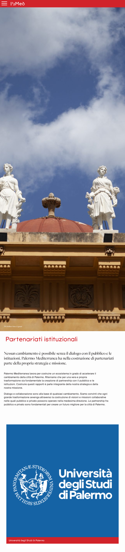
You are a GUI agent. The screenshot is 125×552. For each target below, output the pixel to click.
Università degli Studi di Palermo (26, 540)
